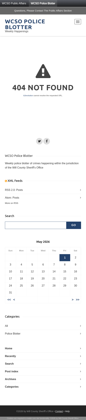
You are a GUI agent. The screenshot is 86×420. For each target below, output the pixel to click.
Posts (19, 190)
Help (67, 411)
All (6, 325)
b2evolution (28, 95)
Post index (11, 371)
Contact (59, 411)
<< (9, 299)
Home (8, 348)
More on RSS (11, 203)
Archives (10, 379)
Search (9, 363)
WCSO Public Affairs (14, 3)
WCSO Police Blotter (43, 3)
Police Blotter (12, 333)
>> (77, 299)
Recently (10, 356)
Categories (12, 386)
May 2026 (43, 241)
